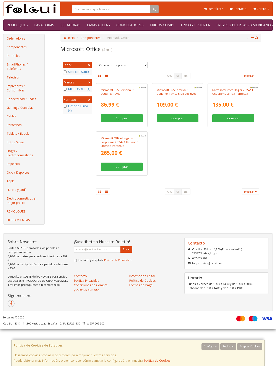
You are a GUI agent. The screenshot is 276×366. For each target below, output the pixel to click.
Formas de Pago (141, 330)
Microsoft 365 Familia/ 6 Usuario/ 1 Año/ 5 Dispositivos (176, 131)
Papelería (13, 164)
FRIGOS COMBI (162, 25)
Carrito (261, 9)
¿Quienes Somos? (86, 335)
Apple (11, 181)
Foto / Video (15, 142)
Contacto (238, 9)
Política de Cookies (157, 360)
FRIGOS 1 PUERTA (195, 25)
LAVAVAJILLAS (98, 25)
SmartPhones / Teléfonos (17, 66)
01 (177, 76)
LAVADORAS (44, 25)
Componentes (17, 47)
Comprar (122, 157)
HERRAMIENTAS (18, 220)
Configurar (210, 346)
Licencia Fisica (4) (76, 108)
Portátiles (13, 56)
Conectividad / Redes (21, 99)
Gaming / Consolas (20, 107)
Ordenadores (16, 38)
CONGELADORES (130, 25)
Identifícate (213, 9)
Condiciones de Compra (90, 330)
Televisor (13, 77)
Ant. (169, 76)
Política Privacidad (86, 326)
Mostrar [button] (250, 76)
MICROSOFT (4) (77, 89)
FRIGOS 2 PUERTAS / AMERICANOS (244, 25)
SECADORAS (70, 25)
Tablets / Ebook (18, 133)
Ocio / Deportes (18, 172)
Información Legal (142, 321)
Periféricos (14, 125)
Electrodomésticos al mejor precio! (21, 200)
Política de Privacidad (117, 305)
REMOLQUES (17, 25)
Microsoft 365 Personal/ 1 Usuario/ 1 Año (118, 131)
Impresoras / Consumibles (16, 88)
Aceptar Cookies (250, 346)
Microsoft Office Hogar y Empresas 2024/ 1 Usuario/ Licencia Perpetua (119, 220)
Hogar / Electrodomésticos (20, 153)
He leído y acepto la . (105, 305)
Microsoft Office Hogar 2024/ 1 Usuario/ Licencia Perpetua (232, 131)
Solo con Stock (76, 72)
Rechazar (228, 346)
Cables (11, 116)
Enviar (126, 295)
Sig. (186, 76)
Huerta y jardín (17, 190)
